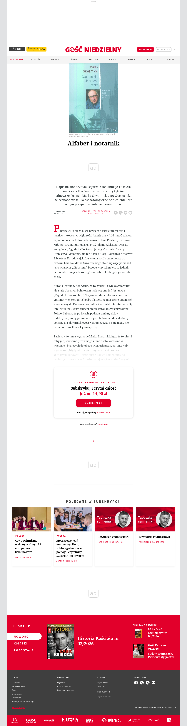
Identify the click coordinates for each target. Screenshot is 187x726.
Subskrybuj (93, 402)
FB (116, 212)
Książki (20, 643)
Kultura (93, 59)
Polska (55, 59)
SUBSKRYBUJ (145, 49)
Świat (74, 59)
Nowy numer (17, 59)
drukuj (126, 212)
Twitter (121, 212)
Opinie (131, 59)
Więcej (170, 59)
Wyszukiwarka (175, 49)
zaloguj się (163, 49)
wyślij (130, 212)
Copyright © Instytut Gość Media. (145, 707)
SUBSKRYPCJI (103, 412)
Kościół (35, 59)
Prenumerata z (33, 49)
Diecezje (151, 59)
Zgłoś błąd (18, 708)
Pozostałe (20, 650)
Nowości (20, 636)
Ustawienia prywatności (65, 690)
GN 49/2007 (59, 214)
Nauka (112, 59)
